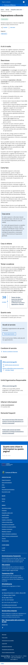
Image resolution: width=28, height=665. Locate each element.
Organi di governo (6, 480)
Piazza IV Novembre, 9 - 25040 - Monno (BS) (14, 593)
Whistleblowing (7, 584)
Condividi (4, 28)
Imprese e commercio (7, 529)
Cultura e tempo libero (7, 522)
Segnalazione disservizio (7, 646)
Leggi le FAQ (4, 643)
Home (2, 9)
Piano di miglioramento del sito (8, 652)
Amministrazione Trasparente (11, 556)
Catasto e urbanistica (7, 520)
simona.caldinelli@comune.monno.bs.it (13, 368)
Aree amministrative (7, 482)
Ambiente (4, 510)
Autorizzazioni (5, 517)
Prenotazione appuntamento (8, 649)
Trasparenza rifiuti (7, 573)
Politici (3, 487)
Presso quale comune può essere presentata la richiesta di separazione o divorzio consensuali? (13, 431)
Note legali (4, 634)
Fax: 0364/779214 (7, 597)
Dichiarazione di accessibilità (8, 640)
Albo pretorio (6, 564)
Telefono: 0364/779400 (8, 595)
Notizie (3, 499)
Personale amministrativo (8, 489)
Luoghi (3, 548)
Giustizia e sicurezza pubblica (9, 527)
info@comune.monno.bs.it (12, 365)
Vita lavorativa (5, 541)
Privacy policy (4, 637)
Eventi (3, 550)
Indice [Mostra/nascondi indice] (2, 663)
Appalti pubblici (5, 515)
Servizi (7, 9)
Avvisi (3, 501)
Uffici (3, 485)
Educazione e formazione (8, 524)
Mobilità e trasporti (6, 531)
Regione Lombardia (6, 2)
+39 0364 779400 (9, 370)
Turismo (4, 538)
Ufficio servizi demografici (9, 362)
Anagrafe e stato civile (16, 9)
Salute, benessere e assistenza (9, 534)
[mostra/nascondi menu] (2, 5)
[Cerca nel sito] (25, 5)
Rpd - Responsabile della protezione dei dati (13, 621)
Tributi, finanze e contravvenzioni (10, 536)
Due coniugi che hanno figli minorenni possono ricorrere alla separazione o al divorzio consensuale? (12, 421)
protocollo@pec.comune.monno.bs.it (12, 607)
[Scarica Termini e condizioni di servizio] (9, 351)
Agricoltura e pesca (6, 508)
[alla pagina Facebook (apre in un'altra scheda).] (2, 627)
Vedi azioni (11, 28)
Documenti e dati (6, 492)
